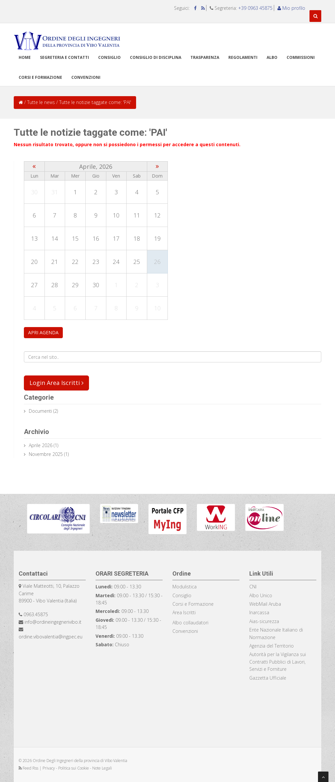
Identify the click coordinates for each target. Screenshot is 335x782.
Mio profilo (291, 8)
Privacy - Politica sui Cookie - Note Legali (77, 768)
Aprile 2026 (40, 445)
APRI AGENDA (43, 332)
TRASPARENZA (204, 57)
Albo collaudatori (190, 622)
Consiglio (109, 57)
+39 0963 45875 (255, 8)
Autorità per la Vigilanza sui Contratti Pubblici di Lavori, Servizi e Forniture (277, 661)
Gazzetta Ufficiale (267, 678)
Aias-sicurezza (264, 621)
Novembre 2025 (46, 454)
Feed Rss (29, 768)
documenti (40, 411)
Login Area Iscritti (56, 383)
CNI (252, 586)
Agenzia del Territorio (271, 646)
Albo (272, 57)
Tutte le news (41, 102)
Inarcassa (259, 612)
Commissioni (301, 57)
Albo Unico (260, 595)
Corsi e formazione (40, 77)
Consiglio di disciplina (155, 57)
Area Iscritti (184, 612)
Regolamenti (242, 57)
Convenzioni (85, 77)
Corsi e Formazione (193, 604)
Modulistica (184, 586)
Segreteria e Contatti (64, 57)
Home (25, 57)
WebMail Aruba (265, 604)
